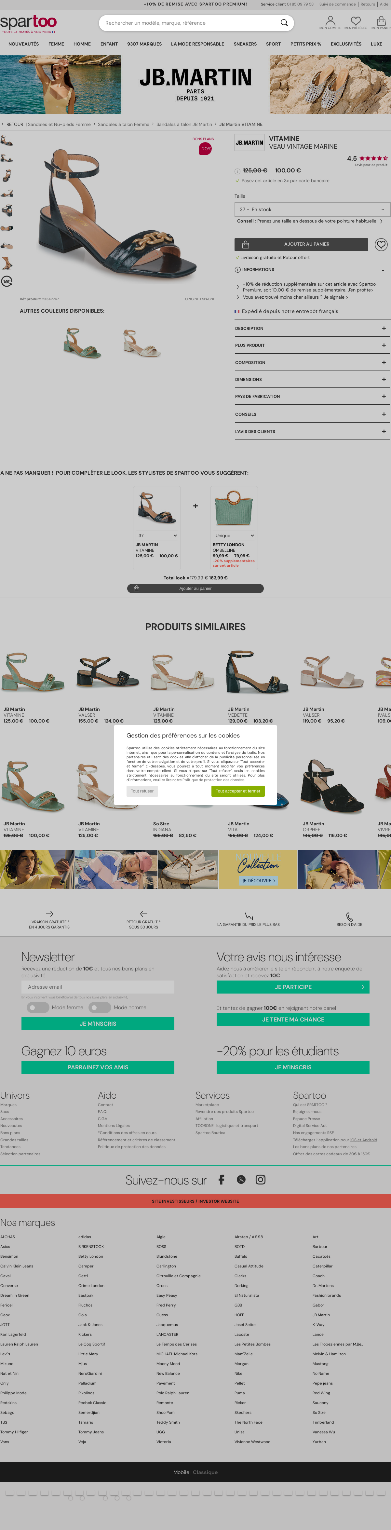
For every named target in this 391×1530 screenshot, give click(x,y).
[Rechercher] (284, 23)
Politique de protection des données (213, 780)
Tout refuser (142, 791)
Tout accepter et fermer (238, 791)
